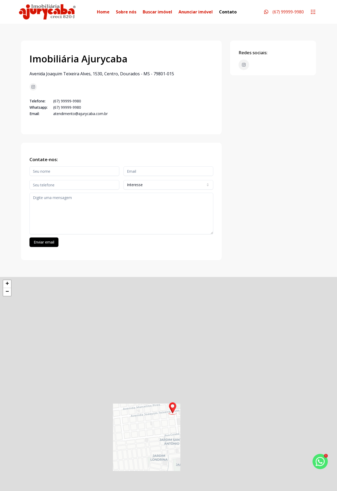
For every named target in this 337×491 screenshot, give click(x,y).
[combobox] (168, 185)
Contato (228, 12)
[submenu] (313, 11)
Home (103, 12)
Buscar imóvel (157, 12)
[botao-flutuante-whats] (320, 461)
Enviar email (44, 242)
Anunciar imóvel (196, 12)
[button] (172, 408)
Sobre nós (126, 12)
